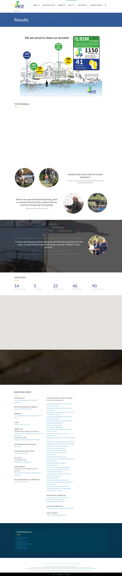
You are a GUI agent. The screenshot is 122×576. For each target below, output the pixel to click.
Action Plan (20, 539)
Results (66, 563)
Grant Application (21, 542)
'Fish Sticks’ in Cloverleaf (21, 453)
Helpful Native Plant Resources (55, 423)
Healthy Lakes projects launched (55, 501)
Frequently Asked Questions (24, 544)
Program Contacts (22, 546)
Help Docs (67, 574)
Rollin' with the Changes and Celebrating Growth (59, 420)
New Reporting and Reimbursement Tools (58, 469)
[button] (42, 317)
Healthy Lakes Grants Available (22, 462)
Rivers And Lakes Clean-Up (21, 481)
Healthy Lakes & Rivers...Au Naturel (56, 450)
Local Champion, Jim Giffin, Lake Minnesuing (58, 473)
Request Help (60, 574)
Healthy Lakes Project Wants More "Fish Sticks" (27, 439)
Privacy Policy (56, 568)
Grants (61, 563)
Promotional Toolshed (53, 478)
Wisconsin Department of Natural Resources (53, 567)
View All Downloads (22, 548)
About (47, 563)
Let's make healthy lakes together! (23, 409)
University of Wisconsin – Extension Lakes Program (82, 567)
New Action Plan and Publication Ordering (58, 467)
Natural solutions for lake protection (56, 515)
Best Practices (54, 563)
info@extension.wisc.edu (48, 568)
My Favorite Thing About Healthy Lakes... (58, 480)
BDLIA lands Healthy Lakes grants (56, 499)
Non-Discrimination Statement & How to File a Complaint (70, 568)
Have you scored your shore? (54, 425)
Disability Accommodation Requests (89, 568)
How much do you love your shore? (56, 448)
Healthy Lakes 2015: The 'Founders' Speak (58, 486)
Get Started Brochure (22, 537)
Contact (78, 563)
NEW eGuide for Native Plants (55, 427)
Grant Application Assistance (54, 471)
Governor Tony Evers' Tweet (21, 424)
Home (43, 563)
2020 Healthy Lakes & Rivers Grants (56, 456)
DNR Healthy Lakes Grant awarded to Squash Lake (60, 508)
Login (54, 574)
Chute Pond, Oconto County (54, 475)
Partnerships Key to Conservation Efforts (58, 497)
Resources (72, 563)
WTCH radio (17, 446)
